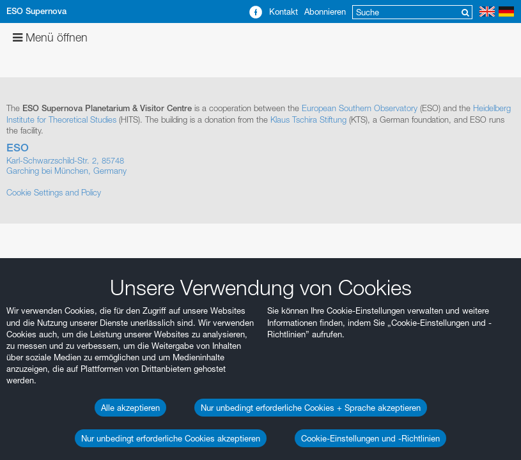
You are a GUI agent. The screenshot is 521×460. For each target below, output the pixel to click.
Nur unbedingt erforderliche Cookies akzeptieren (170, 438)
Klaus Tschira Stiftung (308, 119)
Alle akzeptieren (130, 407)
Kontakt (283, 11)
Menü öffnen (50, 37)
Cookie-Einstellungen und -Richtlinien (370, 438)
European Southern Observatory (359, 108)
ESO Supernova (36, 11)
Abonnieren (325, 11)
